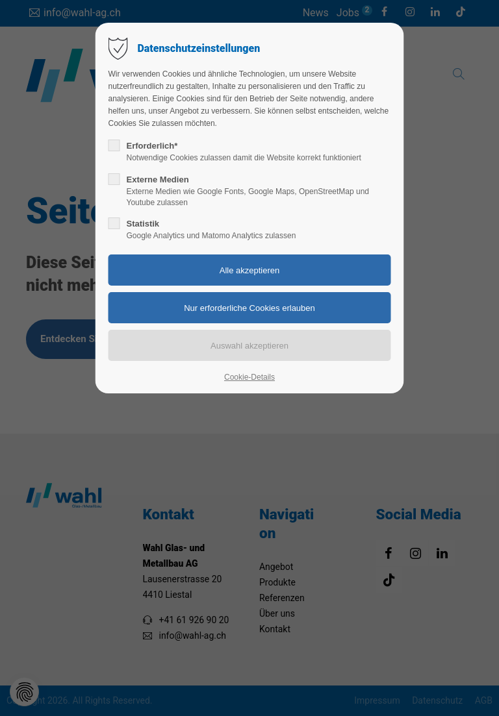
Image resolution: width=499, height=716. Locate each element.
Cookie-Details (249, 377)
